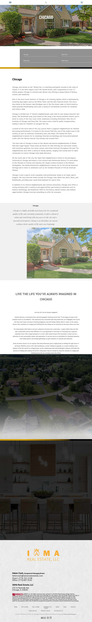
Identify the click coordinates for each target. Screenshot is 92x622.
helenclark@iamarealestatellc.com (27, 575)
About (58, 607)
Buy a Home (24, 607)
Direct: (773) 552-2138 (22, 578)
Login (46, 608)
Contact (73, 607)
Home (15, 607)
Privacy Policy (45, 611)
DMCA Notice (33, 611)
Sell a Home (35, 607)
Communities (47, 607)
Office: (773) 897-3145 (22, 580)
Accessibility (58, 611)
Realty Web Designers (70, 614)
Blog (65, 607)
